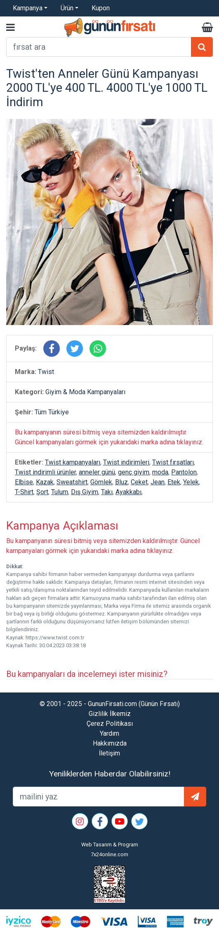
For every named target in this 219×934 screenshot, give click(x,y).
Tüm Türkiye (52, 412)
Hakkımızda (110, 743)
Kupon (101, 8)
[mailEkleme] (98, 796)
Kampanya (27, 8)
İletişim (109, 753)
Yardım (109, 733)
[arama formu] (98, 47)
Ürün (67, 8)
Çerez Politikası (110, 723)
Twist (46, 372)
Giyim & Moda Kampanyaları (85, 392)
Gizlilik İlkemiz (110, 714)
